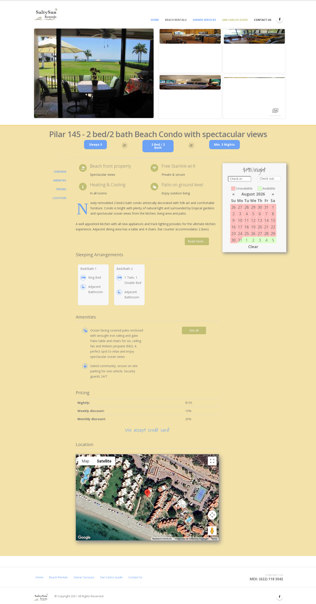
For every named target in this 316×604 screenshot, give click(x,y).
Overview (60, 172)
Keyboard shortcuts (162, 539)
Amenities (59, 180)
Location (59, 198)
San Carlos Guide (111, 577)
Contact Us (135, 577)
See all (194, 330)
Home (39, 577)
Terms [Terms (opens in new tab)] (214, 539)
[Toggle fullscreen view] (212, 461)
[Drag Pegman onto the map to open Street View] (212, 530)
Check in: (237, 179)
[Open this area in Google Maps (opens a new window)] (84, 537)
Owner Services (84, 577)
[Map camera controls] (212, 515)
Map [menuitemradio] (85, 461)
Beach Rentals (58, 577)
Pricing (61, 189)
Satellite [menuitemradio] (104, 461)
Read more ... (197, 241)
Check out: (267, 178)
